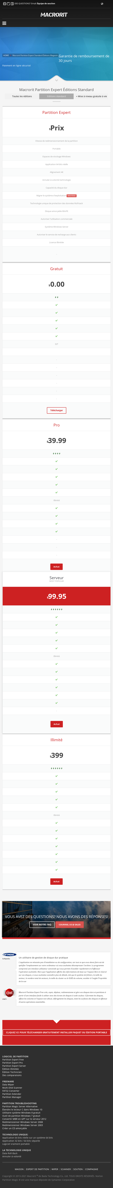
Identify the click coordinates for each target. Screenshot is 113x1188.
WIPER (55, 1169)
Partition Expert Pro (12, 1062)
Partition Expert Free (13, 1059)
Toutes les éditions (22, 96)
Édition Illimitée (10, 1068)
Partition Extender (11, 1093)
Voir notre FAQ (42, 924)
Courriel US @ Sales (69, 924)
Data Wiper (8, 1084)
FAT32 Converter (10, 1090)
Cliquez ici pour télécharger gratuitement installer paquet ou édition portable (56, 1032)
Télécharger (56, 410)
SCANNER (66, 1169)
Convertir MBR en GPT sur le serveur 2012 (24, 1118)
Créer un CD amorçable (14, 1128)
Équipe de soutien (46, 3)
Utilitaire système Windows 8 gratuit (21, 1112)
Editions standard (56, 96)
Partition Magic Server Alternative (20, 1106)
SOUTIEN (78, 1169)
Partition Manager (11, 1097)
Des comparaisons (12, 1075)
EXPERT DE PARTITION (37, 1169)
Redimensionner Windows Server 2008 (22, 1122)
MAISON (19, 1169)
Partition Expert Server (14, 1065)
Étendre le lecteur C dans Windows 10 (22, 1109)
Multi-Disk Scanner (12, 1087)
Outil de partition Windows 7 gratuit (21, 1115)
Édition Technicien (12, 1072)
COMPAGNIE (91, 1169)
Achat (56, 566)
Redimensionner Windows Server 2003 (22, 1125)
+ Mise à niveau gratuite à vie (91, 96)
